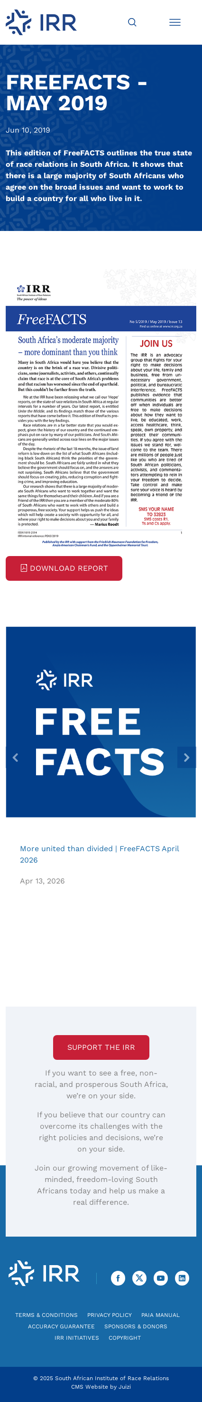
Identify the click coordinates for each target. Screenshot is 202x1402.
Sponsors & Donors (135, 1326)
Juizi (125, 1386)
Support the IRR (101, 1047)
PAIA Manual (160, 1315)
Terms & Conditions (46, 1315)
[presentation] (15, 757)
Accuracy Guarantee (61, 1326)
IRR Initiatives (77, 1338)
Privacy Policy (109, 1315)
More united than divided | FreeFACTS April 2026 (101, 721)
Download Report (64, 568)
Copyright (125, 1338)
